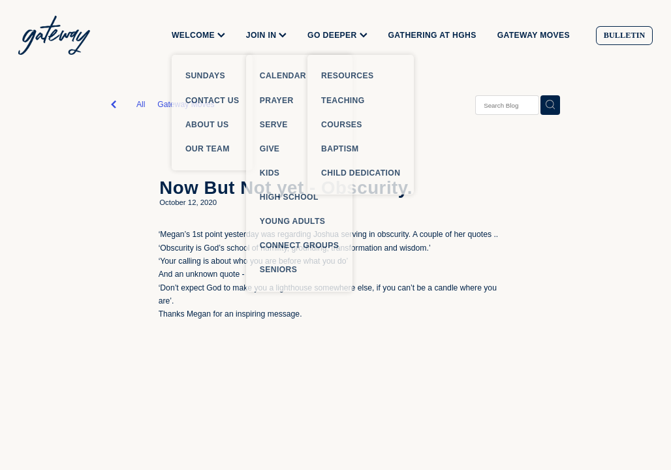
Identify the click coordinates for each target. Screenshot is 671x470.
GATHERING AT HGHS (432, 35)
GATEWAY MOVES (533, 35)
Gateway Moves (185, 104)
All (141, 104)
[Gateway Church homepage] (81, 35)
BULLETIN (625, 35)
